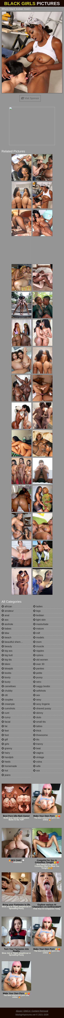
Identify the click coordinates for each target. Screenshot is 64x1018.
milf (36, 633)
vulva (37, 761)
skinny (38, 713)
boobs (6, 673)
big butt (7, 655)
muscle (38, 646)
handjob (7, 757)
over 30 (38, 664)
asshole (7, 624)
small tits (39, 721)
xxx (36, 770)
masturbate (40, 624)
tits (36, 739)
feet (5, 730)
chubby (7, 690)
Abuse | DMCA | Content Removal (32, 1011)
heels (6, 761)
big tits (7, 659)
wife (37, 766)
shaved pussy (42, 708)
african (7, 606)
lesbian (38, 615)
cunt (5, 713)
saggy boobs (41, 686)
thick (37, 730)
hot (5, 770)
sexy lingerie (41, 704)
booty (6, 677)
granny (7, 748)
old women (40, 659)
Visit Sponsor (30, 98)
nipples (38, 651)
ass (5, 619)
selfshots (39, 690)
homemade (9, 766)
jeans (6, 775)
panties (38, 668)
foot (5, 735)
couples (7, 699)
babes (6, 628)
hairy (6, 753)
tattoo (37, 726)
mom (37, 642)
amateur (8, 611)
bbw (5, 633)
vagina (38, 753)
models (38, 637)
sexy (37, 699)
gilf (5, 739)
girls (5, 744)
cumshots (8, 708)
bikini (6, 664)
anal (5, 615)
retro (37, 682)
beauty (7, 646)
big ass (7, 651)
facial (6, 721)
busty (6, 682)
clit (5, 695)
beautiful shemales (13, 642)
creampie (8, 704)
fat (4, 726)
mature (38, 628)
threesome (40, 735)
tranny (38, 744)
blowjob (7, 668)
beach (6, 637)
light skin (39, 619)
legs (37, 611)
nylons (38, 655)
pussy (38, 677)
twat (37, 748)
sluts (37, 717)
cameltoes (9, 686)
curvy (6, 717)
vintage (38, 757)
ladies (38, 606)
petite (37, 673)
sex (36, 695)
